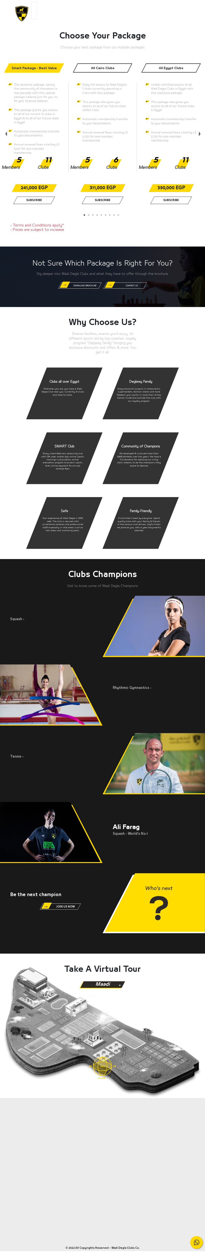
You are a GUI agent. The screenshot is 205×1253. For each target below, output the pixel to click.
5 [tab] (102, 215)
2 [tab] (90, 215)
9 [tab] (119, 215)
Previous (5, 131)
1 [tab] (86, 215)
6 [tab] (107, 215)
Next (199, 131)
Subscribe (34, 200)
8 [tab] (115, 215)
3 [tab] (94, 215)
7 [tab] (111, 215)
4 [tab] (98, 215)
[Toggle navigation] (34, 10)
